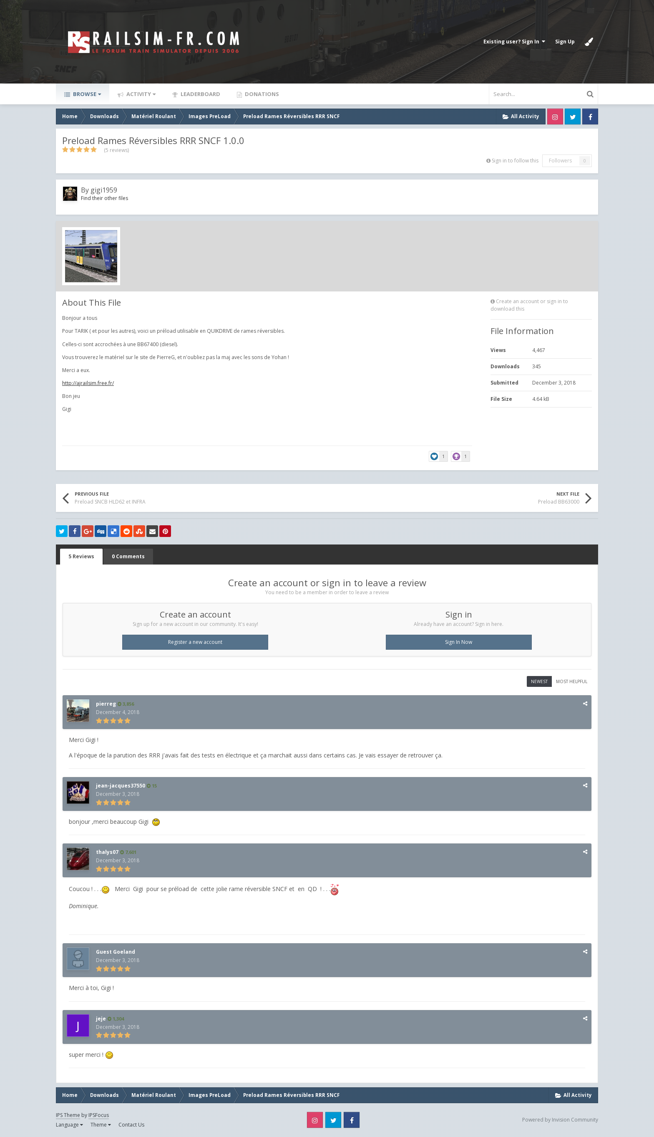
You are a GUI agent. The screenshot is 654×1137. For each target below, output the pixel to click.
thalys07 (107, 852)
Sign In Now (458, 642)
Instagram (555, 116)
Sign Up (565, 41)
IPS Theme (68, 1115)
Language (69, 1124)
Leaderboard (199, 94)
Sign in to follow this (515, 160)
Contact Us (131, 1124)
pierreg (106, 703)
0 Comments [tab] (128, 556)
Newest (539, 681)
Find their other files (104, 198)
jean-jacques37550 (120, 785)
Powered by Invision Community (560, 1119)
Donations (261, 94)
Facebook (590, 116)
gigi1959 (104, 190)
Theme (101, 1124)
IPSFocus (98, 1115)
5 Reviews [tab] (81, 556)
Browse (86, 94)
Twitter (573, 116)
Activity (140, 94)
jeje (101, 1018)
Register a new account (195, 642)
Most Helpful (571, 681)
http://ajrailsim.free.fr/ (88, 383)
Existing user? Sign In (514, 41)
